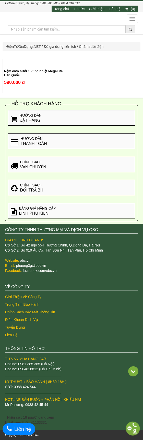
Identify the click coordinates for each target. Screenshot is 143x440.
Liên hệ (115, 9)
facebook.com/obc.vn (39, 271)
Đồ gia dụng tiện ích (60, 47)
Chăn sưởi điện (91, 47)
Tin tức (79, 9)
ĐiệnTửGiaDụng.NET (23, 47)
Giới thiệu (96, 9)
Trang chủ (61, 9)
